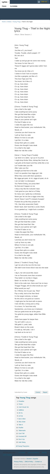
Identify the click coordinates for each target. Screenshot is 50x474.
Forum (4, 6)
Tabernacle (22, 430)
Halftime (21, 410)
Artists (9, 22)
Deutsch (29, 458)
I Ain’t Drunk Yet (24, 407)
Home (4, 22)
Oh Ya (20, 413)
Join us (44, 2)
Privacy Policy (18, 461)
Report (45, 392)
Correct (38, 392)
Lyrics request (7, 455)
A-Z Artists (13, 6)
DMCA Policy (29, 461)
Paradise (21, 401)
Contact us (38, 461)
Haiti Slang (22, 442)
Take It (21, 424)
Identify (44, 452)
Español (35, 458)
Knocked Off (22, 436)
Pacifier (21, 427)
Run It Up (22, 439)
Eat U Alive (22, 419)
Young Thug (16, 22)
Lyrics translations (33, 452)
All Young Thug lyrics (22, 446)
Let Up (21, 416)
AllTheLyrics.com (9, 452)
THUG (21, 404)
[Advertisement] (25, 14)
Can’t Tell (21, 433)
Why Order (22, 422)
